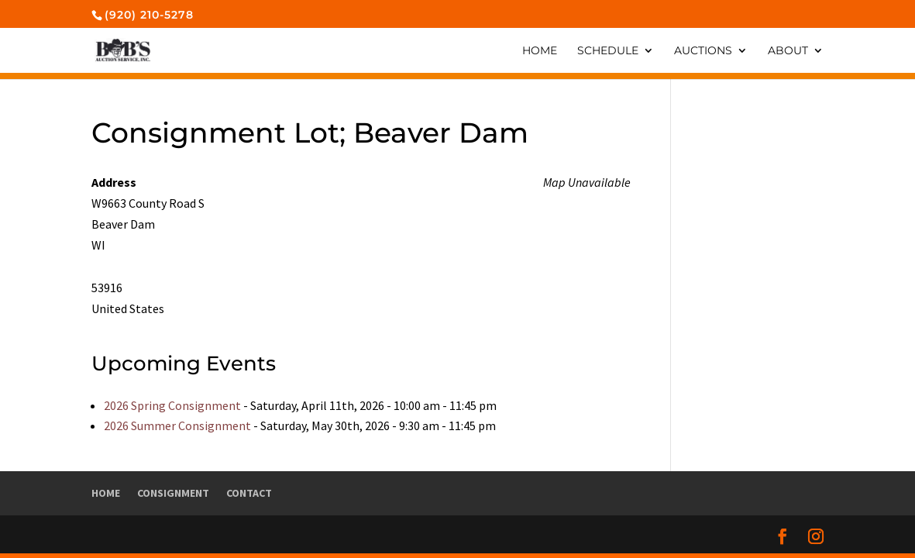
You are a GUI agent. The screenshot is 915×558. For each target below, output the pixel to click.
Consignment (173, 493)
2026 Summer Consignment (177, 425)
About (788, 51)
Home (539, 51)
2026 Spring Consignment (172, 405)
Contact (249, 493)
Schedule (607, 51)
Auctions (703, 51)
